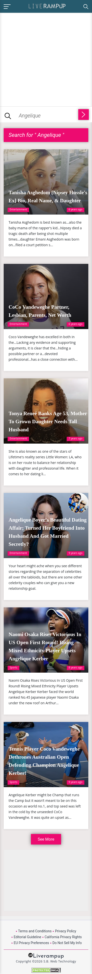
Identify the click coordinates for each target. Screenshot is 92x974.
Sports (13, 667)
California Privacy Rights (63, 937)
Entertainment (18, 209)
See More (46, 839)
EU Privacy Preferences (31, 943)
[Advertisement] (46, 59)
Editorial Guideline (27, 937)
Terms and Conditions (35, 931)
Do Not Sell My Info (67, 943)
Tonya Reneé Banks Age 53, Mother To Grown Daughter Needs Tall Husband (48, 421)
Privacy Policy (65, 931)
